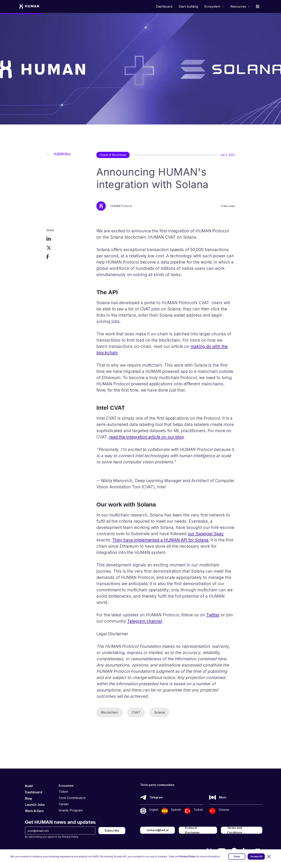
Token (63, 792)
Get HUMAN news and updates (60, 822)
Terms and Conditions (234, 830)
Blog (28, 798)
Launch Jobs (35, 805)
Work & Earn (34, 811)
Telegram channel (144, 621)
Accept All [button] (256, 856)
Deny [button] (237, 856)
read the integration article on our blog (146, 437)
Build (29, 786)
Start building (188, 6)
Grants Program (71, 810)
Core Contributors (72, 798)
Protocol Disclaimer (192, 830)
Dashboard (164, 6)
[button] (269, 856)
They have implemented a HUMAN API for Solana (160, 540)
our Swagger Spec (206, 533)
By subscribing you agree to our (51, 836)
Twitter (213, 614)
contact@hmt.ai (157, 830)
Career (64, 804)
